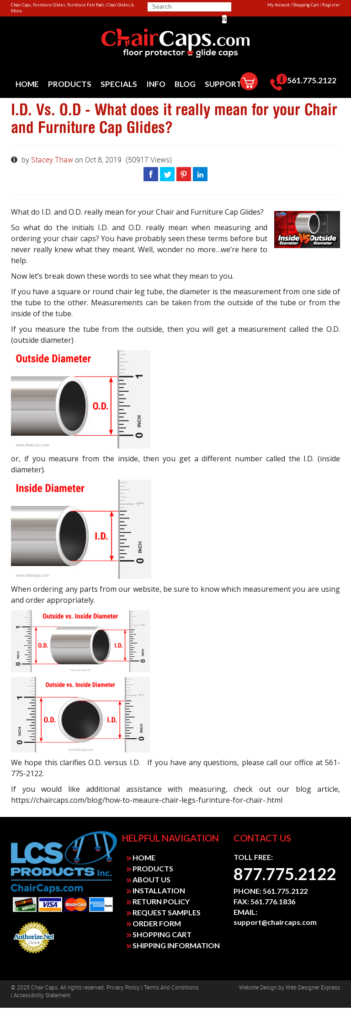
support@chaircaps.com (275, 922)
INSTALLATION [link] (156, 890)
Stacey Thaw (53, 160)
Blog (185, 84)
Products (69, 84)
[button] (224, 19)
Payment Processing (34, 956)
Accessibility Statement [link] (42, 995)
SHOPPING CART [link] (159, 934)
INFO (155, 84)
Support (223, 84)
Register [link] (331, 4)
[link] (175, 43)
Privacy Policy (123, 987)
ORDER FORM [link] (154, 923)
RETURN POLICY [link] (158, 901)
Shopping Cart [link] (306, 4)
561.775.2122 (303, 82)
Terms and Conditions (171, 987)
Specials (119, 84)
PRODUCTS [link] (150, 868)
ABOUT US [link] (148, 879)
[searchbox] (184, 6)
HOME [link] (141, 857)
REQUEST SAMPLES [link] (164, 912)
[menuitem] (27, 84)
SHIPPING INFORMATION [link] (173, 945)
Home (27, 84)
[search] (187, 6)
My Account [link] (278, 4)
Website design (258, 987)
